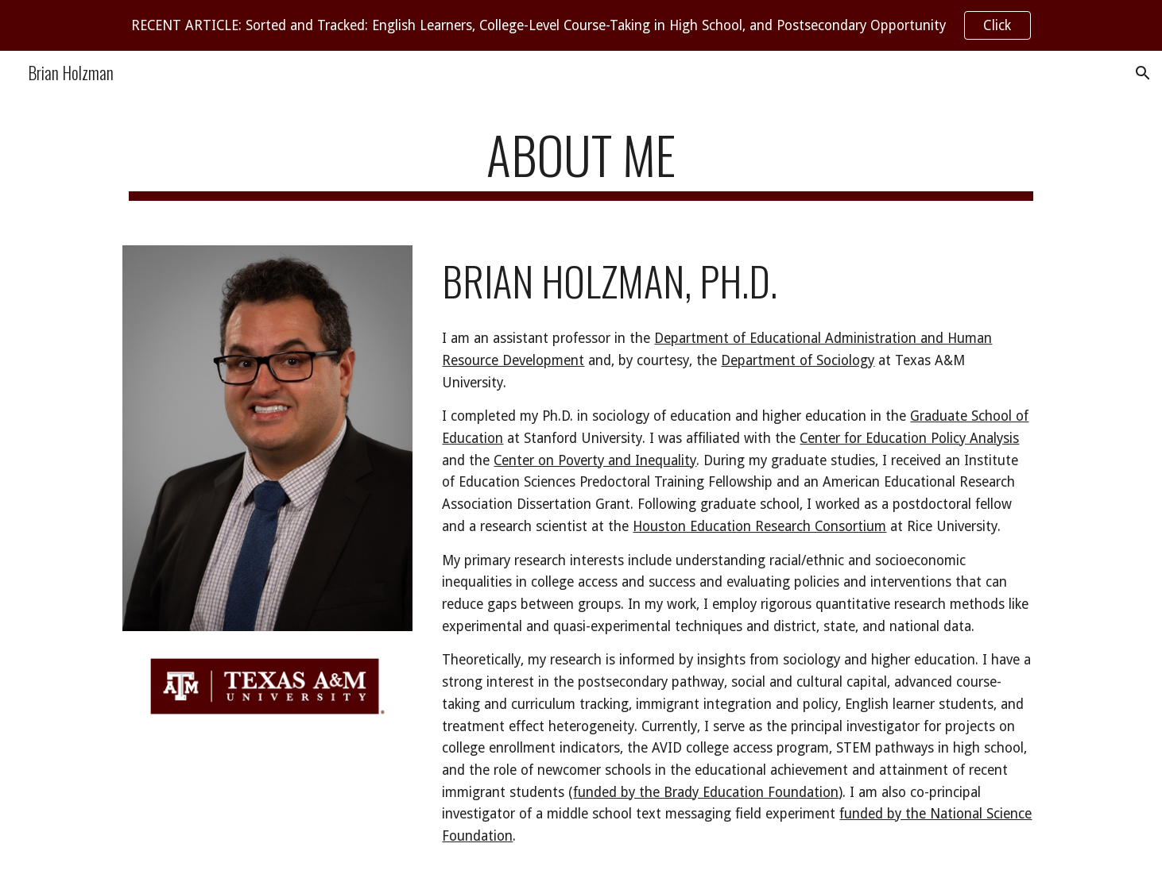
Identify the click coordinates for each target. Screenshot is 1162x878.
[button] (1143, 73)
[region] (581, 25)
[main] (581, 162)
